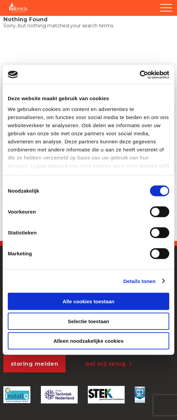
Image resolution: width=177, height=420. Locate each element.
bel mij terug (106, 364)
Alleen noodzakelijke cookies (88, 341)
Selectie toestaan (88, 321)
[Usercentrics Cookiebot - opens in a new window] (139, 74)
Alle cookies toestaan (88, 301)
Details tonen (139, 281)
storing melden (34, 364)
